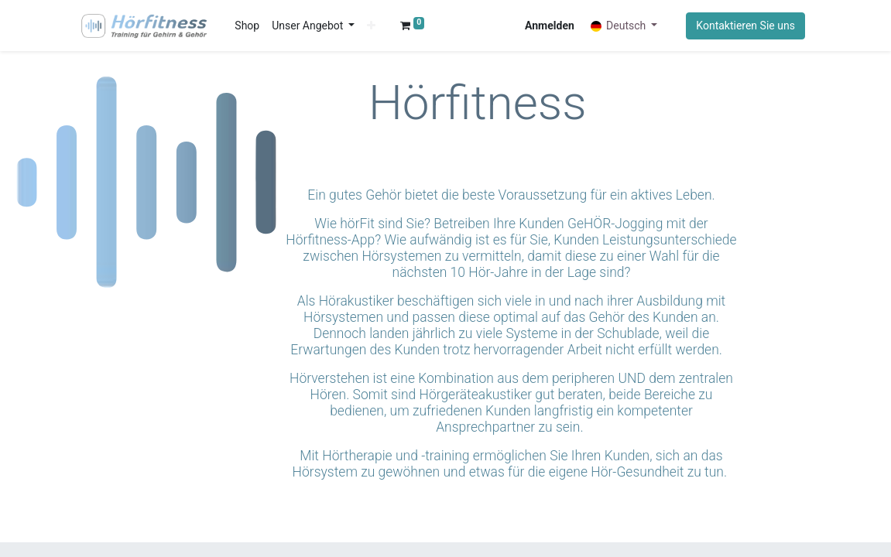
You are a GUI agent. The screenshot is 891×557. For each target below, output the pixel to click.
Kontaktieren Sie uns (745, 25)
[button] (372, 26)
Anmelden (549, 25)
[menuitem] (247, 26)
